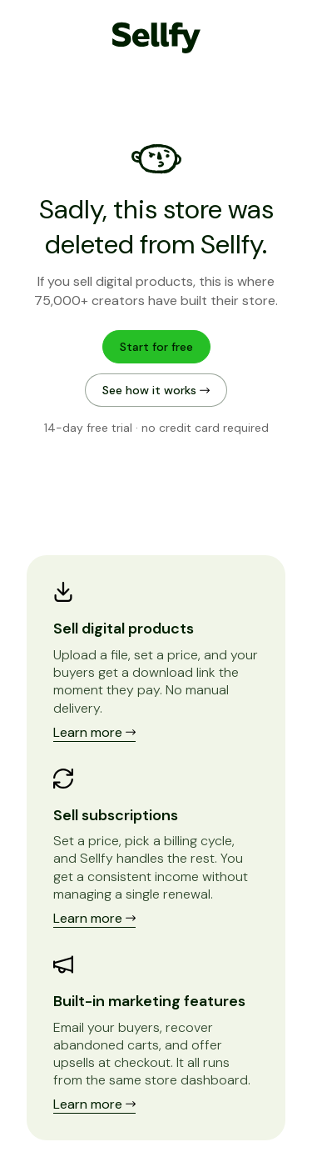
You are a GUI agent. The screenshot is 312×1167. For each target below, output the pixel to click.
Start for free (156, 346)
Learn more (94, 732)
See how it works (156, 390)
